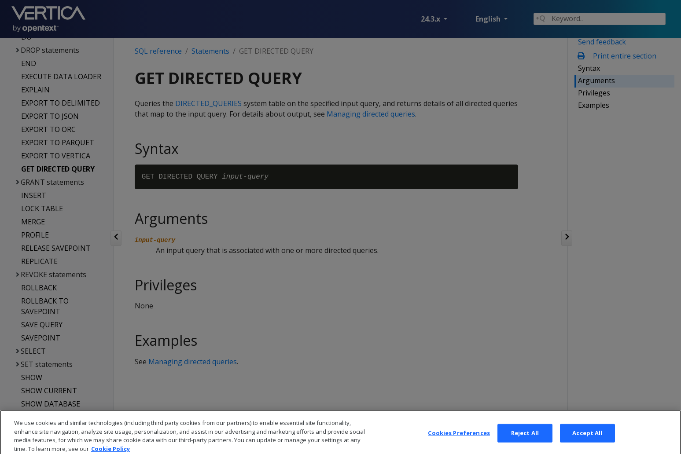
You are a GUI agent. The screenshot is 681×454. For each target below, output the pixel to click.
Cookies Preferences (459, 440)
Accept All (587, 440)
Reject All (525, 440)
